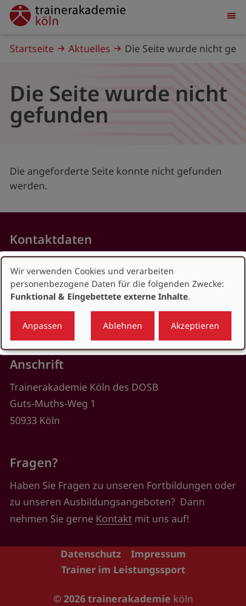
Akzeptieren (195, 325)
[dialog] (123, 303)
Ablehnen (122, 325)
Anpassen (42, 325)
